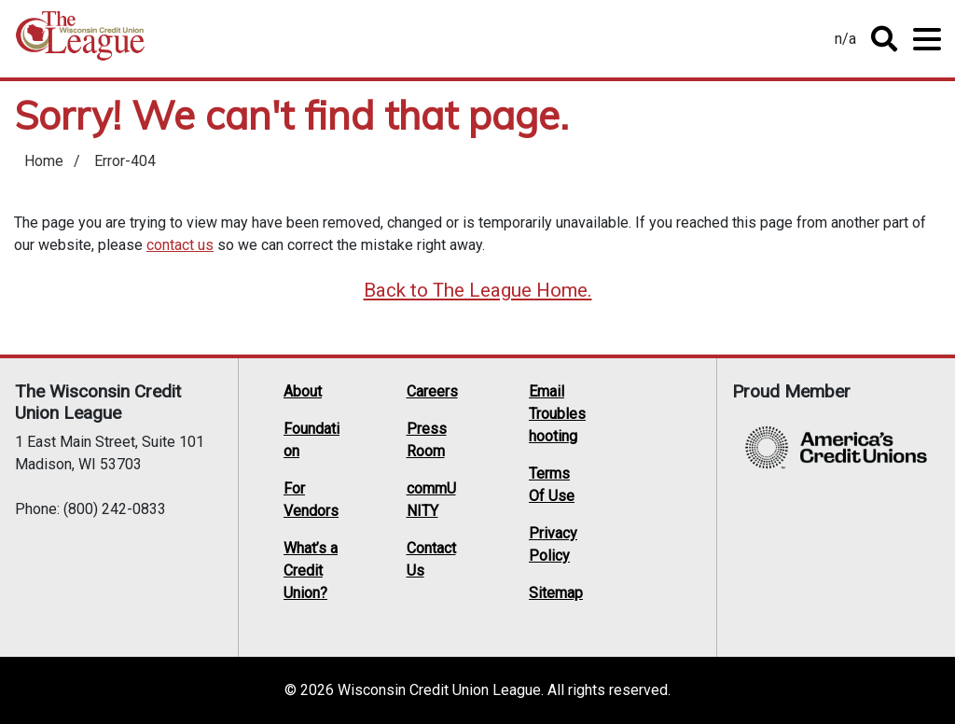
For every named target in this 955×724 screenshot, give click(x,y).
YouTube (666, 462)
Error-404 (125, 161)
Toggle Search (884, 39)
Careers (432, 391)
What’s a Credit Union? (311, 570)
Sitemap (556, 593)
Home (80, 42)
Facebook (666, 437)
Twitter (630, 437)
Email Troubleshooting (557, 414)
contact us (180, 245)
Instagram (630, 486)
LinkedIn (630, 462)
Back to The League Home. (478, 290)
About (303, 391)
